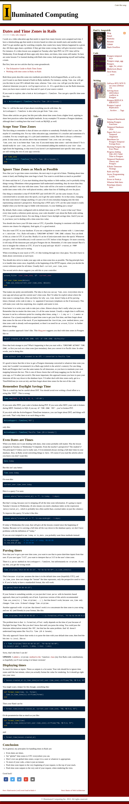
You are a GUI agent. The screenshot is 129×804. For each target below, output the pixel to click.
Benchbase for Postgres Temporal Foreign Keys (115, 141)
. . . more (110, 74)
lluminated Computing (40, 14)
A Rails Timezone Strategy (114, 167)
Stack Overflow (113, 47)
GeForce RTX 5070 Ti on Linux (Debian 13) (116, 85)
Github (110, 44)
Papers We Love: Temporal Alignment (114, 134)
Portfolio (110, 39)
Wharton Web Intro (115, 182)
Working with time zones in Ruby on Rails (23, 71)
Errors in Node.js (114, 179)
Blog (109, 33)
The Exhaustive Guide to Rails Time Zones (24, 68)
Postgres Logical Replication (114, 106)
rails (17, 35)
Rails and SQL (113, 171)
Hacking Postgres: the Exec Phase (116, 148)
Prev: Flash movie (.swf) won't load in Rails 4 (19, 790)
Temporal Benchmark (116, 119)
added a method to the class (33, 657)
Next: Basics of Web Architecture (73, 790)
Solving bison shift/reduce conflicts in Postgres (113, 94)
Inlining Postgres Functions (114, 123)
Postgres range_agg (115, 61)
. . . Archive (112, 110)
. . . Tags (120, 110)
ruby (13, 35)
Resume (110, 41)
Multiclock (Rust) (114, 69)
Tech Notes (111, 72)
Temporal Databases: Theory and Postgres (115, 161)
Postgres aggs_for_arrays (114, 65)
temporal (22, 35)
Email (109, 36)
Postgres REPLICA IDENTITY (115, 101)
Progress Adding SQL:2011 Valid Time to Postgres (115, 154)
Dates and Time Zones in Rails (29, 31)
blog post (42, 330)
